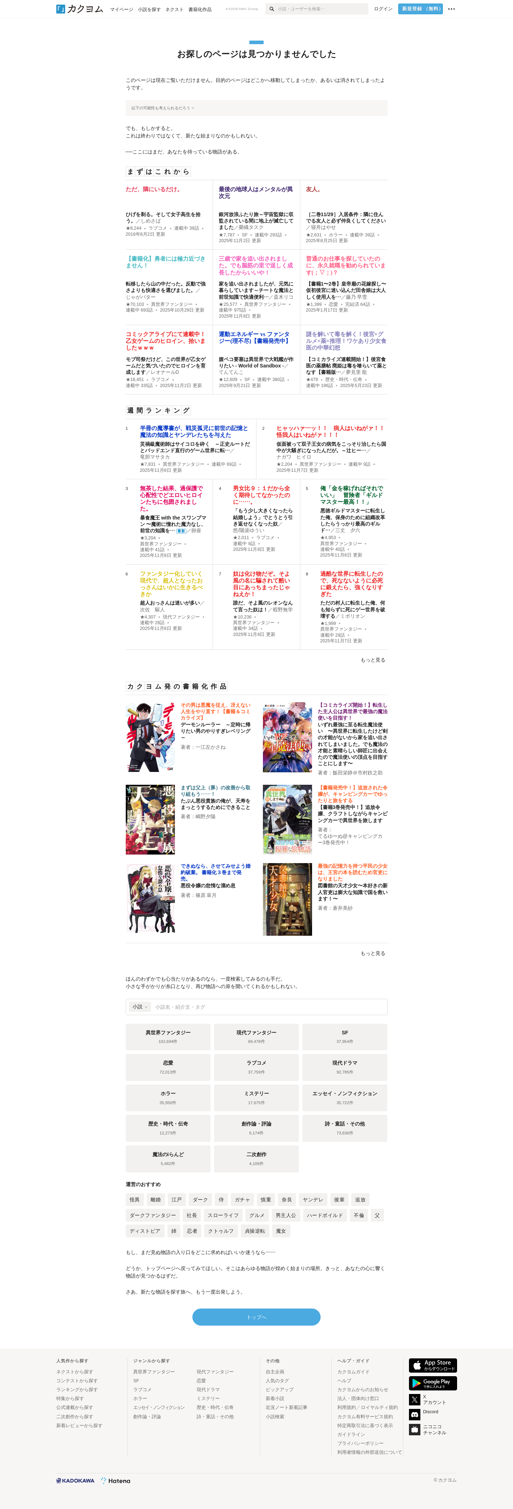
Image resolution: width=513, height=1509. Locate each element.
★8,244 (134, 228)
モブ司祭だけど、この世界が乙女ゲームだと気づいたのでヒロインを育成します (166, 365)
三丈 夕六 (347, 530)
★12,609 (228, 379)
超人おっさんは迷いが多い (170, 603)
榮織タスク (251, 227)
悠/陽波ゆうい (248, 530)
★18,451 (135, 379)
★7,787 (227, 235)
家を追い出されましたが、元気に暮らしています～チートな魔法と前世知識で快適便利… (256, 290)
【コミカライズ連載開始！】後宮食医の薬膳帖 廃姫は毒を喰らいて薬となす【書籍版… (346, 365)
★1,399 (314, 304)
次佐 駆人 (152, 609)
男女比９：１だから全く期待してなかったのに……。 (261, 495)
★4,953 (328, 537)
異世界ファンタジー (172, 304)
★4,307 (148, 617)
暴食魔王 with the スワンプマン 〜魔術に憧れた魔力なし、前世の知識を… (173, 524)
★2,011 (241, 537)
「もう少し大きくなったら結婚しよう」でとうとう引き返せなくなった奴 (263, 517)
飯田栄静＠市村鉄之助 (358, 773)
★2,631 (314, 235)
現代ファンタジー (181, 617)
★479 (312, 379)
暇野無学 (283, 609)
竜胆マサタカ (155, 457)
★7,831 (148, 464)
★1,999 (328, 623)
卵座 (196, 530)
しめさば (151, 221)
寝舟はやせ (323, 227)
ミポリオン (352, 616)
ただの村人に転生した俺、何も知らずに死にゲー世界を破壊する (352, 609)
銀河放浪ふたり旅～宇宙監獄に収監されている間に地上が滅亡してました (256, 221)
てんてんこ (231, 372)
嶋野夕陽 (206, 816)
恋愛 (333, 304)
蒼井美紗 (343, 908)
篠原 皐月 (206, 895)
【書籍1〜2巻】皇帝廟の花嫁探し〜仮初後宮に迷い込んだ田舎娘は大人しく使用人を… (346, 290)
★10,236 (242, 617)
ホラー (336, 235)
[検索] (271, 9)
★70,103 (135, 304)
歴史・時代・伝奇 (343, 379)
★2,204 (284, 464)
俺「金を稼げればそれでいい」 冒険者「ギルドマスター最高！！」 (351, 495)
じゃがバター (141, 297)
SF (245, 235)
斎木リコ (284, 297)
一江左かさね (211, 747)
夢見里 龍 (356, 372)
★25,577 (228, 304)
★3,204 (148, 538)
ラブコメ (158, 228)
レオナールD (165, 372)
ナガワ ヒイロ (293, 457)
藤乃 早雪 (356, 297)
